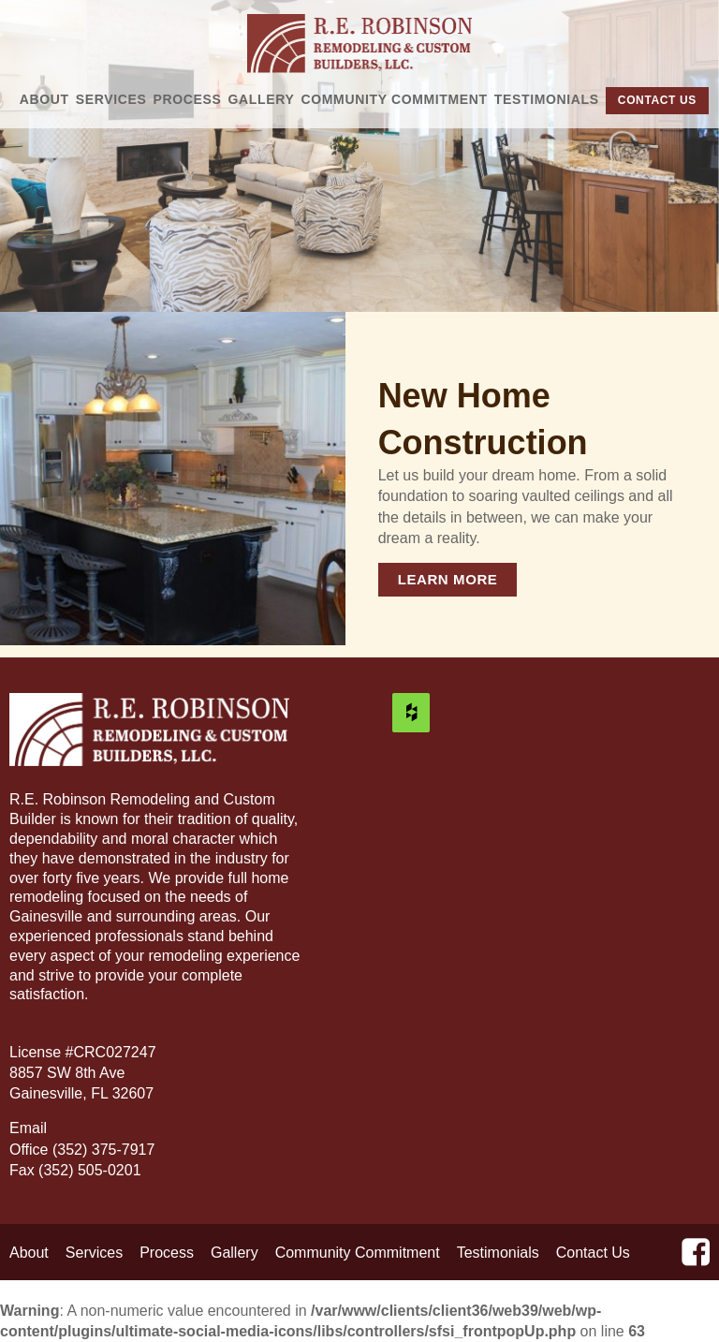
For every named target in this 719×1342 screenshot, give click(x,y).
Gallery (261, 99)
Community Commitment (394, 99)
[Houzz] (411, 712)
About (44, 99)
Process (188, 99)
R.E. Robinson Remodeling (360, 43)
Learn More (448, 579)
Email (30, 1128)
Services (111, 99)
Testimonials (546, 99)
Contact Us (657, 100)
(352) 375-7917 (103, 1150)
